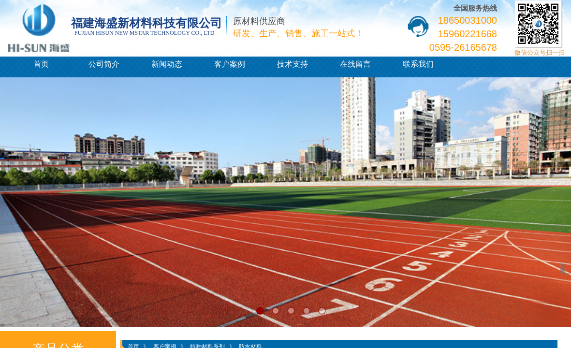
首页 (41, 64)
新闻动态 (166, 64)
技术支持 (292, 64)
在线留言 (355, 64)
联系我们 (418, 64)
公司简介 (103, 64)
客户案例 (229, 64)
